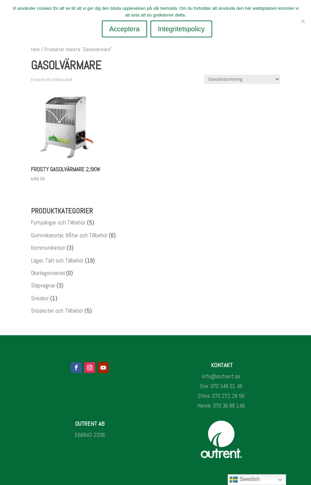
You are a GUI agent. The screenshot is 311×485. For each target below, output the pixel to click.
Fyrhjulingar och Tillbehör (58, 222)
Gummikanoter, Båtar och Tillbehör (69, 235)
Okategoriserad (48, 273)
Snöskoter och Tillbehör (57, 310)
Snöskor (40, 298)
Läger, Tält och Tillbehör (57, 260)
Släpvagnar (43, 285)
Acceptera (124, 29)
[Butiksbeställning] (242, 79)
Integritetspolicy (181, 29)
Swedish (245, 480)
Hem (35, 49)
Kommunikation (48, 247)
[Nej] (302, 21)
